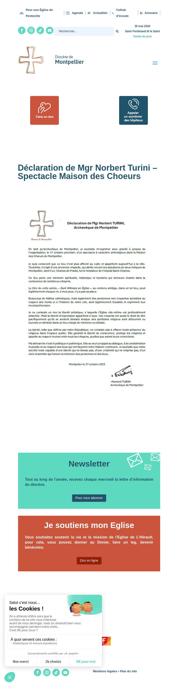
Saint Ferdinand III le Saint (142, 31)
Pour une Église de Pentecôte (39, 13)
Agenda (77, 13)
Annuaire (151, 13)
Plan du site (128, 671)
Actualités (100, 13)
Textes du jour (142, 36)
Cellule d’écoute (122, 13)
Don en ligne (89, 560)
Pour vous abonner (89, 498)
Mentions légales (105, 671)
